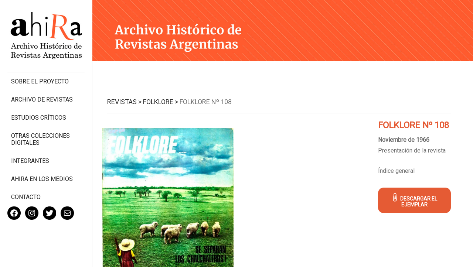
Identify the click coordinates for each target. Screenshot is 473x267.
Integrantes (30, 160)
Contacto (26, 197)
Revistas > (124, 102)
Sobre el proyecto (40, 81)
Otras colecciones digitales (40, 139)
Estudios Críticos (38, 117)
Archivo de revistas (42, 99)
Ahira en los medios (42, 178)
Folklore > (160, 102)
